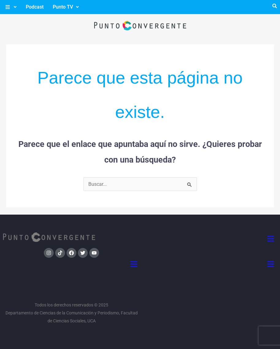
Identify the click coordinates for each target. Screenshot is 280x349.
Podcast (35, 7)
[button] (10, 7)
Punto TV (66, 7)
